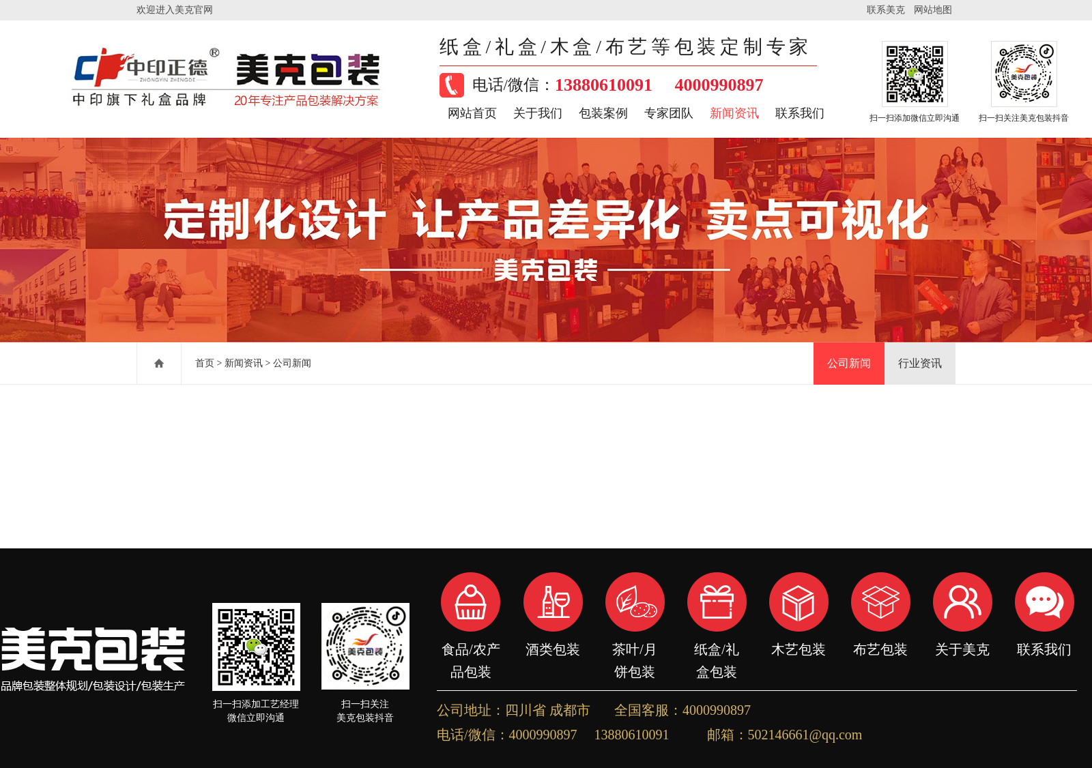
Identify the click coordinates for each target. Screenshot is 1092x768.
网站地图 (933, 10)
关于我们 (537, 113)
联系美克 (886, 10)
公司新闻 (292, 363)
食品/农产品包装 (471, 649)
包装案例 (603, 113)
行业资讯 (920, 363)
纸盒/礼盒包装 (717, 649)
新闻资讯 (734, 113)
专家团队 (668, 113)
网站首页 (472, 113)
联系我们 (799, 113)
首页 (204, 363)
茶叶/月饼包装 (635, 649)
